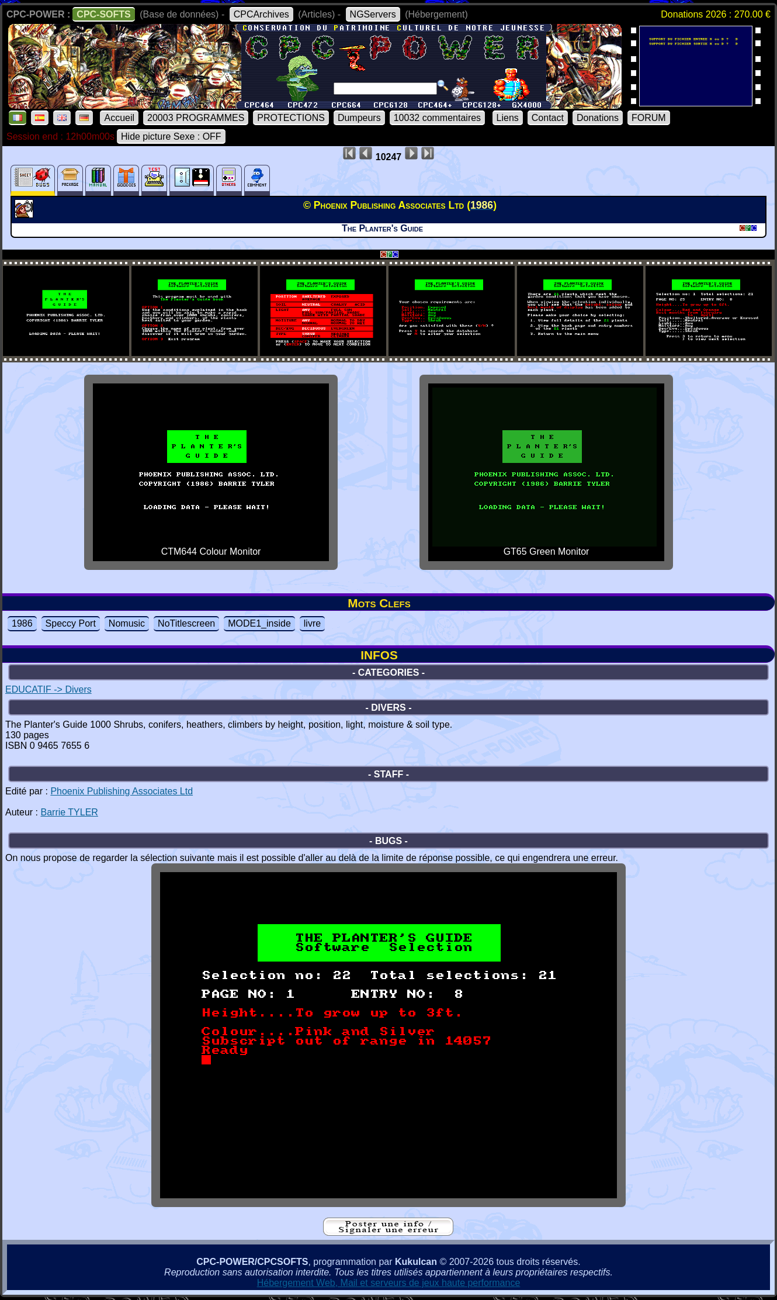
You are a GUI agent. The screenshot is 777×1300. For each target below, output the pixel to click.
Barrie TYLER (69, 812)
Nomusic (127, 623)
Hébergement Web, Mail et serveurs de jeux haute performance (389, 1283)
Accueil (119, 118)
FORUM (649, 118)
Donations (598, 118)
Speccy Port (71, 623)
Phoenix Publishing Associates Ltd (121, 791)
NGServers (373, 14)
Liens (508, 118)
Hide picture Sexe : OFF (171, 136)
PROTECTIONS (291, 118)
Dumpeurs (359, 118)
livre (312, 623)
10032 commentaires (437, 118)
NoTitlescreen (186, 623)
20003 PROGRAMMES (195, 118)
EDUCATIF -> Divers (48, 689)
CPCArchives (261, 14)
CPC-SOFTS (103, 14)
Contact (548, 118)
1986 (22, 623)
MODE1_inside (259, 623)
